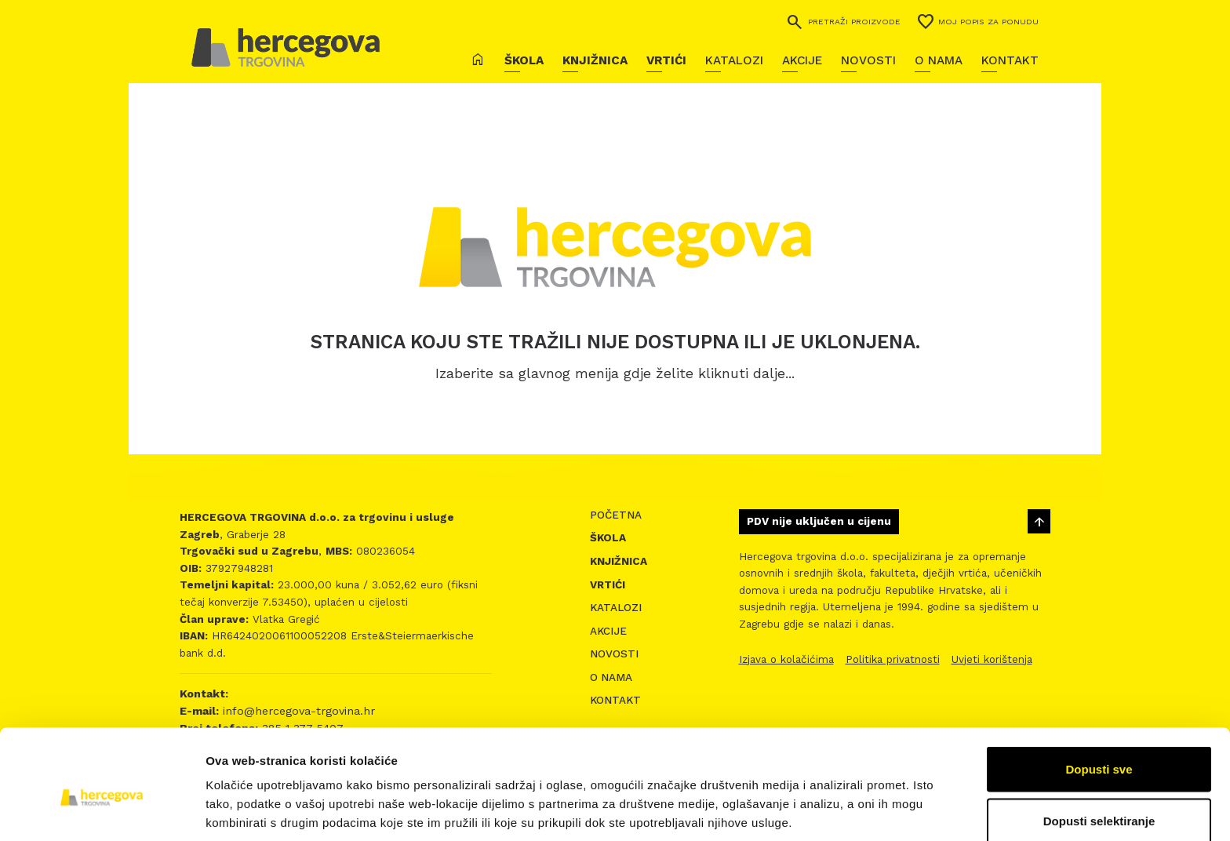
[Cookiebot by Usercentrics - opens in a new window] (101, 810)
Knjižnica (595, 60)
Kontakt (1010, 60)
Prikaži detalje (813, 800)
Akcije (802, 60)
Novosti (868, 60)
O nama (939, 60)
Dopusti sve (1098, 696)
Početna (616, 515)
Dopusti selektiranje (1099, 748)
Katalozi (734, 60)
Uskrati (1099, 799)
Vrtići (666, 60)
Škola (524, 60)
